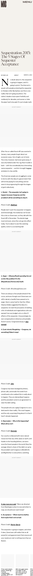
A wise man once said (8, 504)
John (12, 384)
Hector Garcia (15, 524)
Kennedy (14, 431)
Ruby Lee (5, 75)
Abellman (14, 205)
